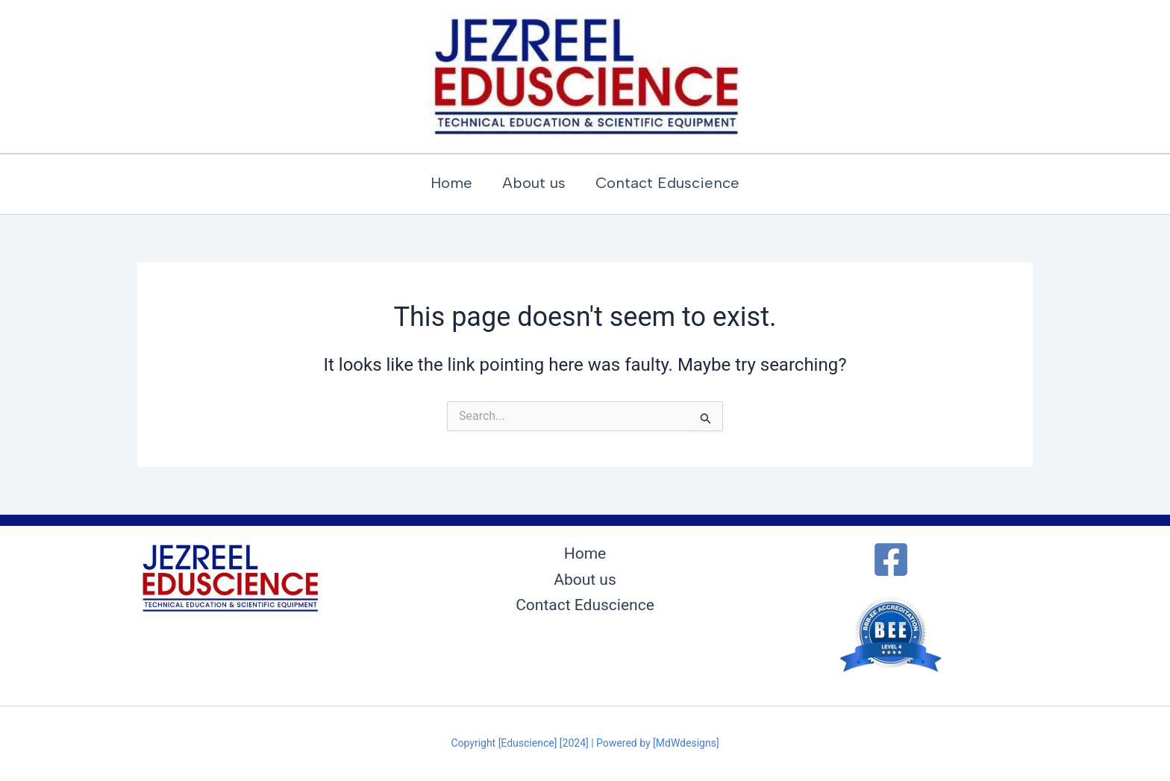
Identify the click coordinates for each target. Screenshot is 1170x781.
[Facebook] (891, 559)
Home (585, 553)
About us (585, 580)
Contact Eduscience (585, 605)
